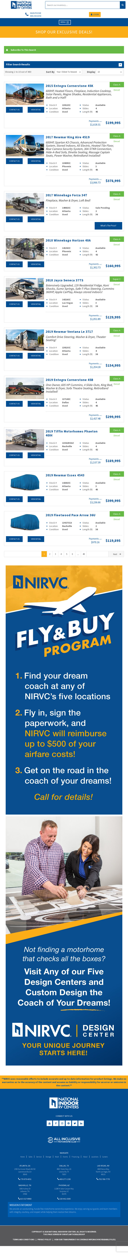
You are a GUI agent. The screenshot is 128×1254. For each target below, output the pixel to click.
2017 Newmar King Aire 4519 (71, 138)
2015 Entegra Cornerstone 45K (73, 86)
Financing (76, 1161)
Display (91, 72)
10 (110, 72)
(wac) (100, 122)
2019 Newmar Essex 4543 (68, 476)
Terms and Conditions (23, 1247)
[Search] (82, 5)
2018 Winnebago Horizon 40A (71, 241)
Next (117, 559)
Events (65, 1161)
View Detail (35, 110)
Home (18, 1161)
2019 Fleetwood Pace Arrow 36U (70, 518)
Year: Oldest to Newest (69, 72)
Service (36, 1161)
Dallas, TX (64, 1170)
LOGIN (95, 15)
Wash (56, 1161)
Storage (46, 1161)
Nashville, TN (24, 1192)
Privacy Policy (44, 1247)
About (87, 1161)
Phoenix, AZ (64, 1192)
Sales (27, 1161)
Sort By (50, 72)
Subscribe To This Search (23, 50)
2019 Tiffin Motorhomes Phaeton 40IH (67, 434)
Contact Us (14, 110)
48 (84, 559)
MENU (64, 23)
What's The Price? (108, 226)
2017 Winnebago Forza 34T (69, 196)
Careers (109, 1161)
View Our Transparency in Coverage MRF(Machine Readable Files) (85, 1247)
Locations (98, 1161)
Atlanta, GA (25, 1170)
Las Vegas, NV (103, 1170)
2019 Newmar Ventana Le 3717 (73, 332)
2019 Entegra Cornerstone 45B (73, 380)
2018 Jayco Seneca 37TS (67, 281)
